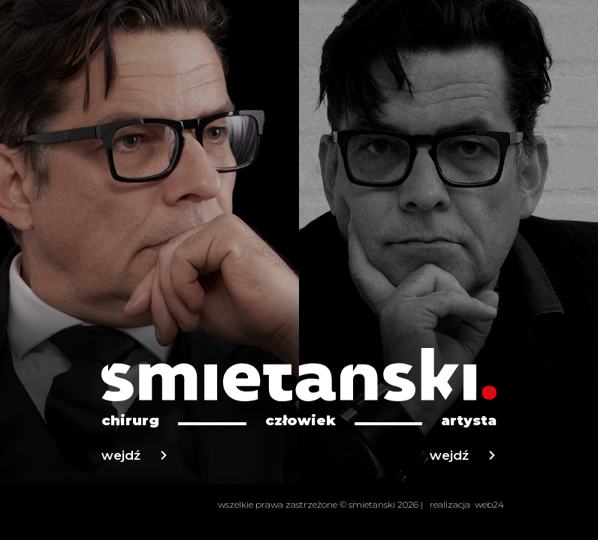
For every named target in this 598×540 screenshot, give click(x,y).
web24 (489, 504)
